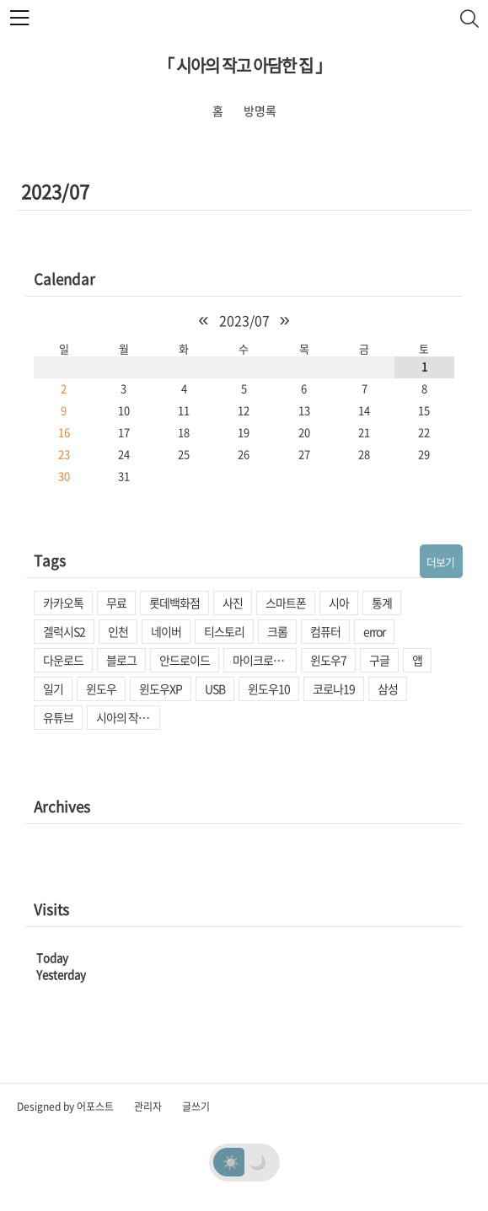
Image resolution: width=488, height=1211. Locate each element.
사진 (233, 602)
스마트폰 (285, 602)
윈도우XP (160, 688)
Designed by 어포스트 (65, 1106)
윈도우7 (328, 659)
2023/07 (244, 320)
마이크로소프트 (265, 659)
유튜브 (58, 717)
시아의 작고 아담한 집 (128, 717)
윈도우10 (269, 688)
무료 (116, 602)
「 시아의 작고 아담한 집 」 (244, 65)
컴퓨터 (325, 631)
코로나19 (334, 688)
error (374, 631)
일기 (53, 688)
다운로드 (63, 659)
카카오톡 (63, 602)
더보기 (440, 562)
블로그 (121, 659)
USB (215, 688)
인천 (118, 631)
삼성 (388, 688)
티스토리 (224, 631)
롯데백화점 (174, 602)
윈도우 (101, 688)
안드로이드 (184, 659)
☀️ (231, 1161)
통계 (382, 602)
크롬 (277, 631)
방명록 (260, 110)
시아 (339, 602)
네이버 (166, 631)
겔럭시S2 (64, 631)
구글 (379, 659)
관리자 (148, 1106)
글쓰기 (196, 1106)
